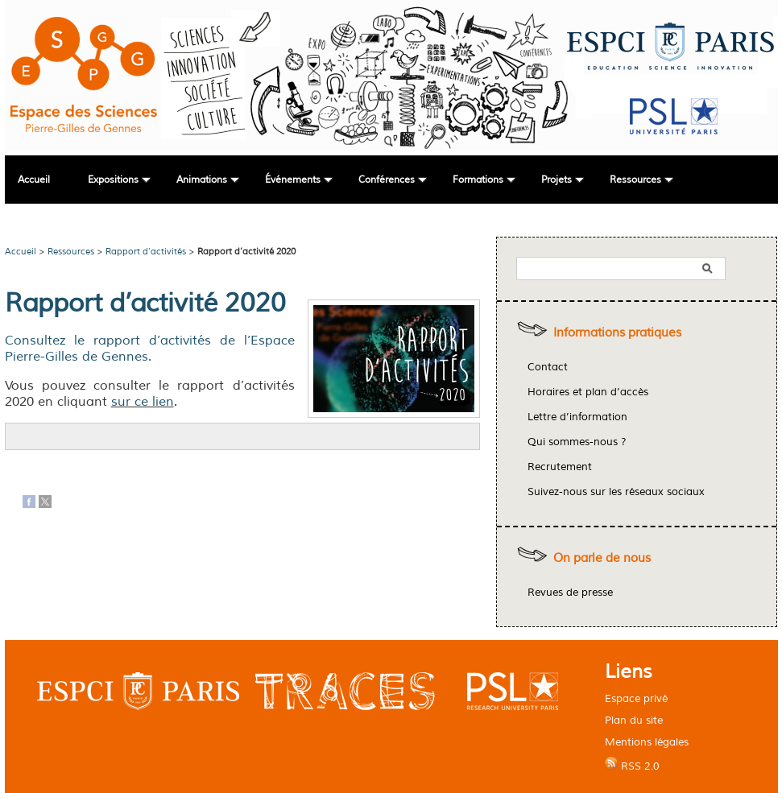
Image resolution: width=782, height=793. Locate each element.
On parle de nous (602, 558)
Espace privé (636, 698)
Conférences (386, 180)
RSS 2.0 (632, 765)
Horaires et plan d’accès (588, 392)
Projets (556, 180)
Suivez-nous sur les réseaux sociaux (616, 491)
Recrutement (560, 467)
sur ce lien (142, 402)
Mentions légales (647, 742)
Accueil (34, 180)
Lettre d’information (577, 417)
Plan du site (634, 720)
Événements (293, 180)
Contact (548, 367)
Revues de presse (570, 592)
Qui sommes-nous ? (577, 442)
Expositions (113, 180)
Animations (201, 180)
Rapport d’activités (146, 251)
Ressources (635, 180)
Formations (478, 180)
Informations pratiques (617, 333)
